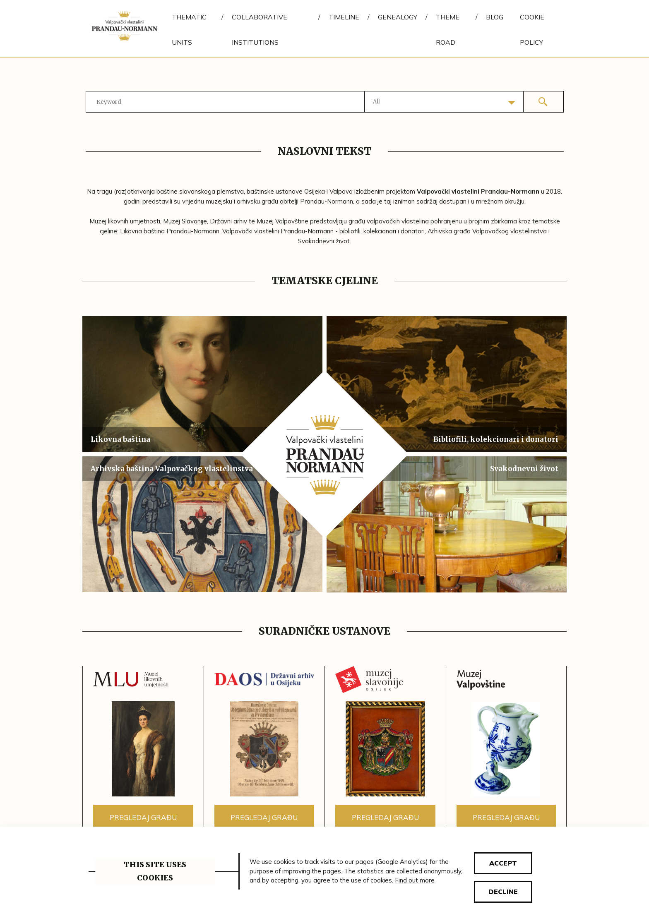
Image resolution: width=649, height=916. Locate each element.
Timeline (344, 17)
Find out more (415, 880)
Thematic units (189, 29)
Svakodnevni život (524, 468)
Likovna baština (120, 439)
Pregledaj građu (143, 817)
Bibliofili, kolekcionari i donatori (495, 439)
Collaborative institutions (259, 29)
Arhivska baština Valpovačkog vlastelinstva (172, 468)
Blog (494, 17)
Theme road (447, 29)
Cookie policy (532, 29)
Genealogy (397, 17)
